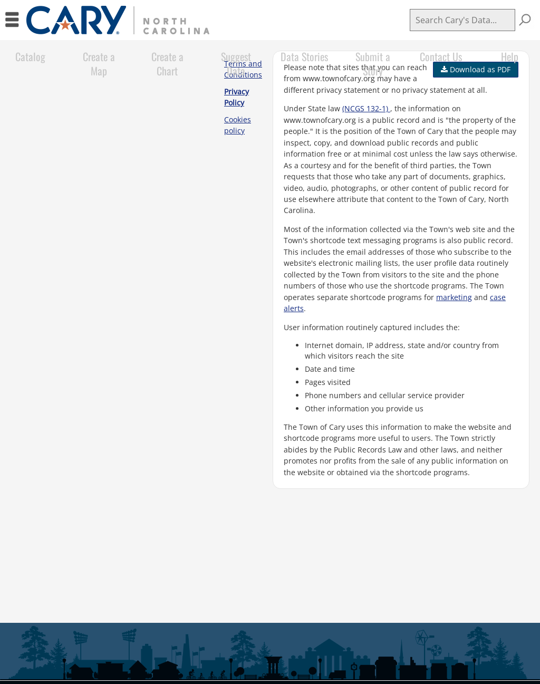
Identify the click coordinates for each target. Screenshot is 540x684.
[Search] (462, 20)
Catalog (30, 56)
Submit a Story (372, 64)
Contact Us (441, 56)
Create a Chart (167, 64)
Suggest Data (236, 64)
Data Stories (304, 56)
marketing (454, 297)
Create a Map (99, 64)
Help (509, 56)
